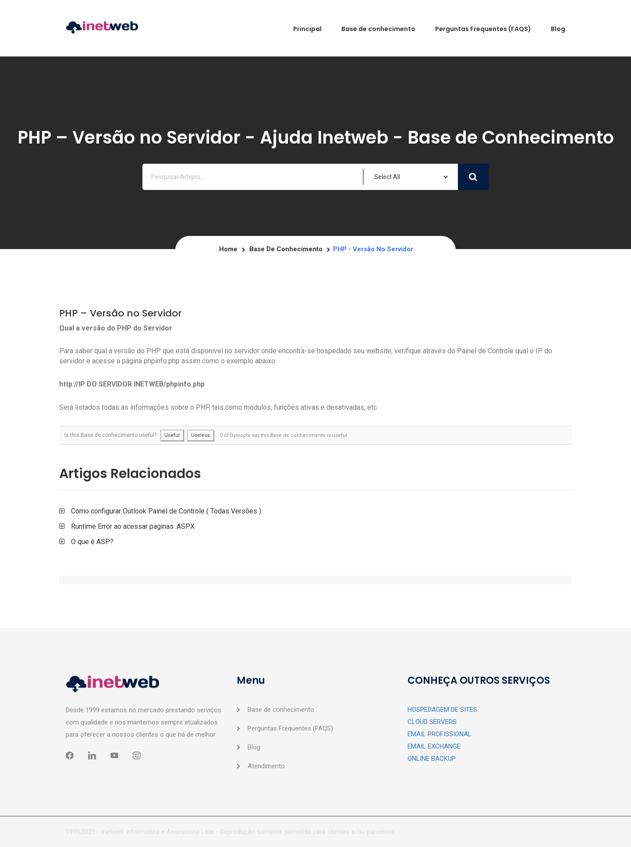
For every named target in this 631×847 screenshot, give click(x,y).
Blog (254, 747)
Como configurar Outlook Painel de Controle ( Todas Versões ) (166, 511)
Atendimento (266, 766)
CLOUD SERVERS (432, 722)
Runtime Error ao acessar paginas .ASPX (133, 526)
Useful (172, 435)
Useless (200, 435)
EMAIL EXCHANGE (434, 746)
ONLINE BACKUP (432, 759)
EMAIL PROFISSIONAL (439, 734)
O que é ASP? (92, 542)
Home (228, 249)
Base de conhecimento (286, 249)
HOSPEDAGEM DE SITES (442, 709)
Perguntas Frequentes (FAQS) (290, 728)
